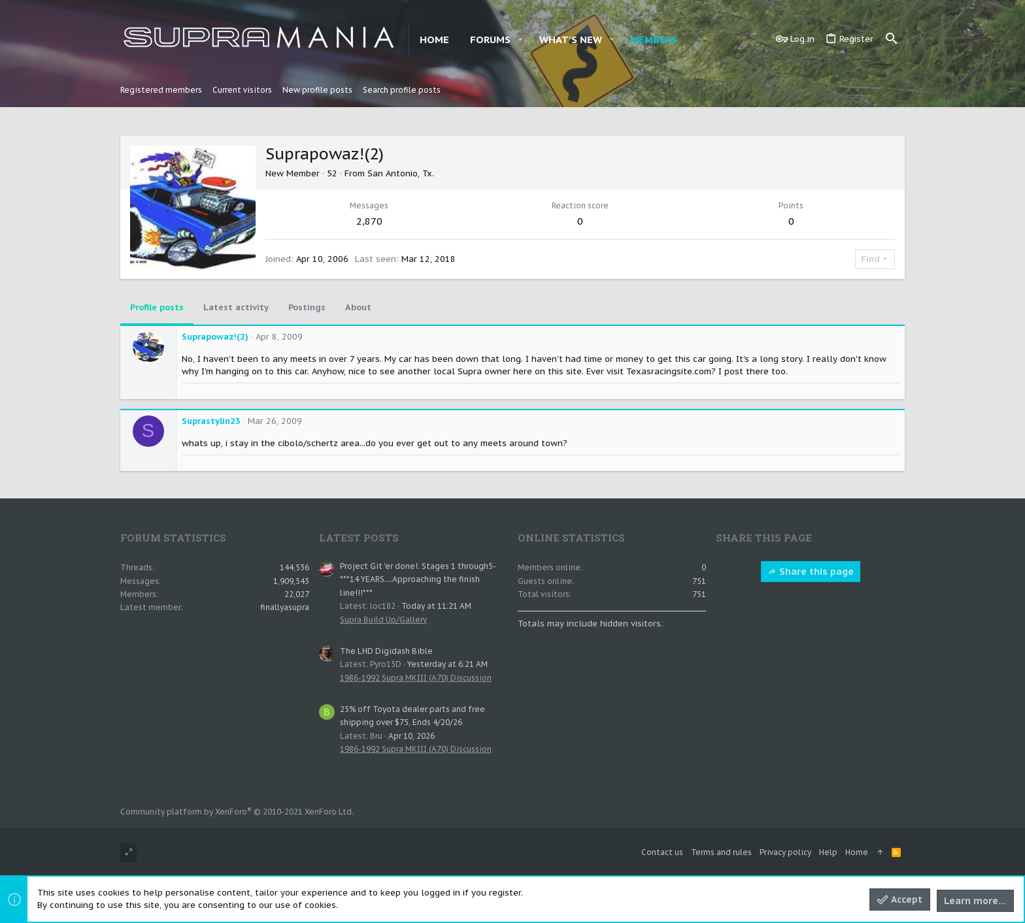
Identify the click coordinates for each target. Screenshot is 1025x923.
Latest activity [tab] (236, 307)
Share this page (810, 571)
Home (856, 852)
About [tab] (358, 307)
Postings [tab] (307, 307)
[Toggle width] (128, 852)
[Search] (892, 39)
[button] (520, 39)
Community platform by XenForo (237, 812)
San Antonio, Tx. (400, 173)
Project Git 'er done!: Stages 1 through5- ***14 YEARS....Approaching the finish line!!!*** (418, 579)
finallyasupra (284, 607)
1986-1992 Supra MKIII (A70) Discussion (416, 678)
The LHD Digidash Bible (386, 651)
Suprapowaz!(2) (215, 336)
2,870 (369, 221)
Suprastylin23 (211, 421)
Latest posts (359, 537)
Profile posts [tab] (157, 307)
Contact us (662, 852)
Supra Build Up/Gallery (383, 619)
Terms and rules (721, 852)
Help (828, 852)
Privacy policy (785, 852)
